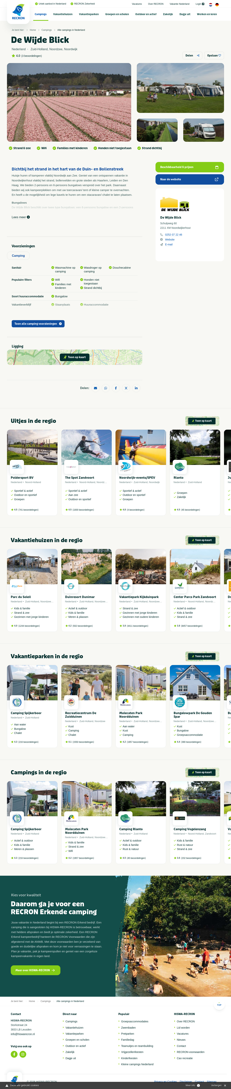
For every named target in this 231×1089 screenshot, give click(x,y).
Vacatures (137, 4)
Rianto (178, 478)
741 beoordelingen (28, 510)
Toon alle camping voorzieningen (38, 324)
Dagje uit (184, 14)
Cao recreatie (185, 1058)
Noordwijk (154, 482)
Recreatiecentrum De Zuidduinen (80, 715)
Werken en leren (207, 14)
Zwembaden (128, 1027)
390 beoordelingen (191, 742)
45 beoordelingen (190, 510)
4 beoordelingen (136, 510)
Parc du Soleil (21, 597)
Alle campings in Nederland (71, 30)
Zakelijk (168, 14)
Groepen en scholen (117, 14)
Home (33, 30)
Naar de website (189, 179)
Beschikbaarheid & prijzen (189, 167)
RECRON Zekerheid (83, 3)
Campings (41, 14)
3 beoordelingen (31, 55)
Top (219, 1004)
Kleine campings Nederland (137, 1064)
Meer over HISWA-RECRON (35, 970)
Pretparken (127, 1033)
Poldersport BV (22, 478)
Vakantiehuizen (62, 14)
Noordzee (102, 482)
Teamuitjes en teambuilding (137, 1045)
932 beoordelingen (82, 626)
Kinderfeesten (129, 1058)
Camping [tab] (18, 255)
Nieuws (181, 1039)
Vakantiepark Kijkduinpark (139, 597)
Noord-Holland (33, 482)
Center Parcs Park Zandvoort (195, 597)
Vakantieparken (89, 14)
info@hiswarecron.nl (23, 1034)
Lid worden (183, 1027)
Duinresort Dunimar (80, 597)
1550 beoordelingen (83, 742)
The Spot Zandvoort (79, 478)
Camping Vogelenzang (190, 829)
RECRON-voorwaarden (190, 1052)
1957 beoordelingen (138, 742)
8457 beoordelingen (192, 626)
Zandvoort (210, 833)
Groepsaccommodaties (134, 1021)
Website (170, 239)
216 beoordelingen (28, 742)
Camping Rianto (131, 829)
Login (200, 4)
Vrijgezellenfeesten (132, 1052)
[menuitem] (40, 14)
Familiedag (127, 1039)
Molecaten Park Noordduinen (130, 715)
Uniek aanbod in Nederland (50, 3)
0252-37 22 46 (173, 234)
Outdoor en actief (145, 14)
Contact (181, 1045)
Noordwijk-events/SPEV (137, 478)
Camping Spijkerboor (26, 713)
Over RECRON (155, 4)
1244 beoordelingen (29, 626)
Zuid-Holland (141, 482)
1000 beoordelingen (83, 510)
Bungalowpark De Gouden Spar (193, 715)
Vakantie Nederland (179, 4)
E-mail (169, 244)
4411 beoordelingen (138, 626)
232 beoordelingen (191, 858)
